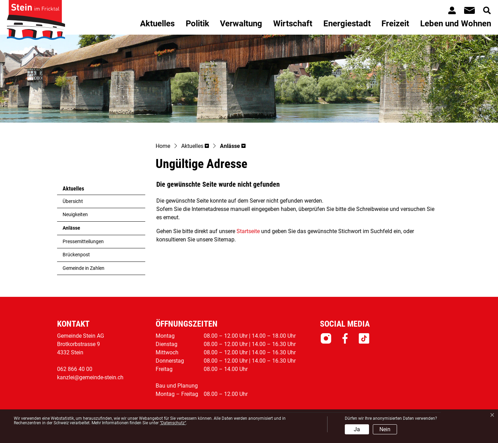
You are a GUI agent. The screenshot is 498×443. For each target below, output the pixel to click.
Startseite (248, 231)
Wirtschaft (292, 23)
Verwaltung (241, 23)
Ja (357, 429)
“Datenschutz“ (173, 422)
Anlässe (79, 230)
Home (163, 146)
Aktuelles (157, 23)
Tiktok (364, 338)
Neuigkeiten (75, 215)
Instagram (326, 338)
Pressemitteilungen (83, 242)
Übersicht (73, 201)
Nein (384, 429)
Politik (197, 23)
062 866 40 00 (74, 369)
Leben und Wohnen (455, 23)
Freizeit (395, 23)
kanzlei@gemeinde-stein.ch (90, 377)
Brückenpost (76, 255)
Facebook (345, 338)
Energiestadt (347, 23)
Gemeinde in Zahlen (83, 268)
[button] (195, 146)
